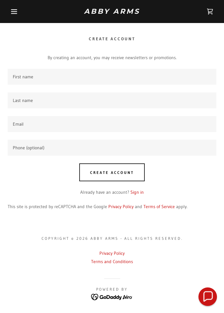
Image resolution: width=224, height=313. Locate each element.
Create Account (112, 172)
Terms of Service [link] (159, 206)
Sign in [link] (137, 192)
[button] (15, 11)
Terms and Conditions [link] (112, 261)
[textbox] (112, 77)
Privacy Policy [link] (121, 206)
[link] (112, 11)
